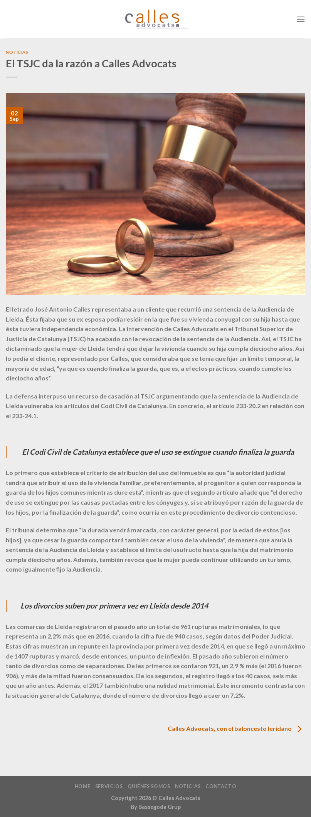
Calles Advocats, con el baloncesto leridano (236, 728)
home (82, 786)
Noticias (17, 52)
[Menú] (300, 19)
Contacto (220, 786)
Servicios (109, 786)
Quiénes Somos (149, 786)
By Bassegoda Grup (156, 807)
